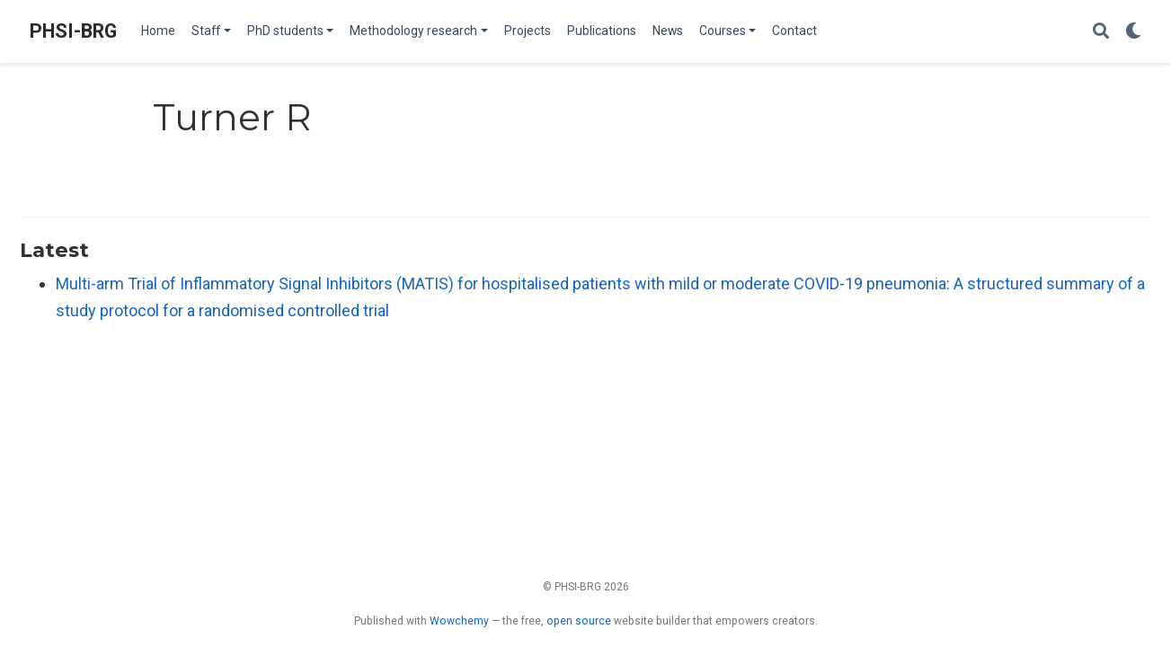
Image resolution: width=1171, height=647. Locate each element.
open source (578, 621)
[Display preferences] (1133, 32)
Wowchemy (459, 621)
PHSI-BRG (73, 31)
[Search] (1101, 32)
